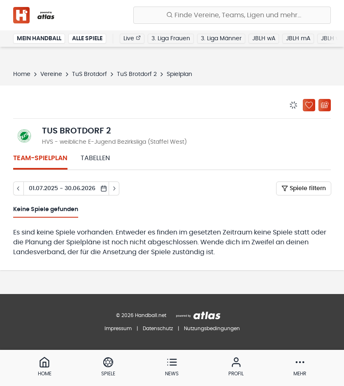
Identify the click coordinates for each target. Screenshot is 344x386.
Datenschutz (158, 328)
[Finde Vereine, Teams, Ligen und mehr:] (232, 15)
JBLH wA (263, 38)
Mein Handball (39, 38)
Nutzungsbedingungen (212, 328)
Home (21, 74)
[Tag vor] (114, 188)
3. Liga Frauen (170, 38)
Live (132, 38)
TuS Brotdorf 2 (137, 74)
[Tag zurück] (18, 188)
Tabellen (95, 158)
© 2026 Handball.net (141, 315)
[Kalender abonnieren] (324, 105)
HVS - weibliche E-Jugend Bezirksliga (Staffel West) (114, 142)
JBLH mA (298, 38)
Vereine (51, 74)
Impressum (118, 328)
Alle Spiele (87, 38)
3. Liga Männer (221, 38)
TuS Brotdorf (89, 74)
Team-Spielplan (40, 158)
